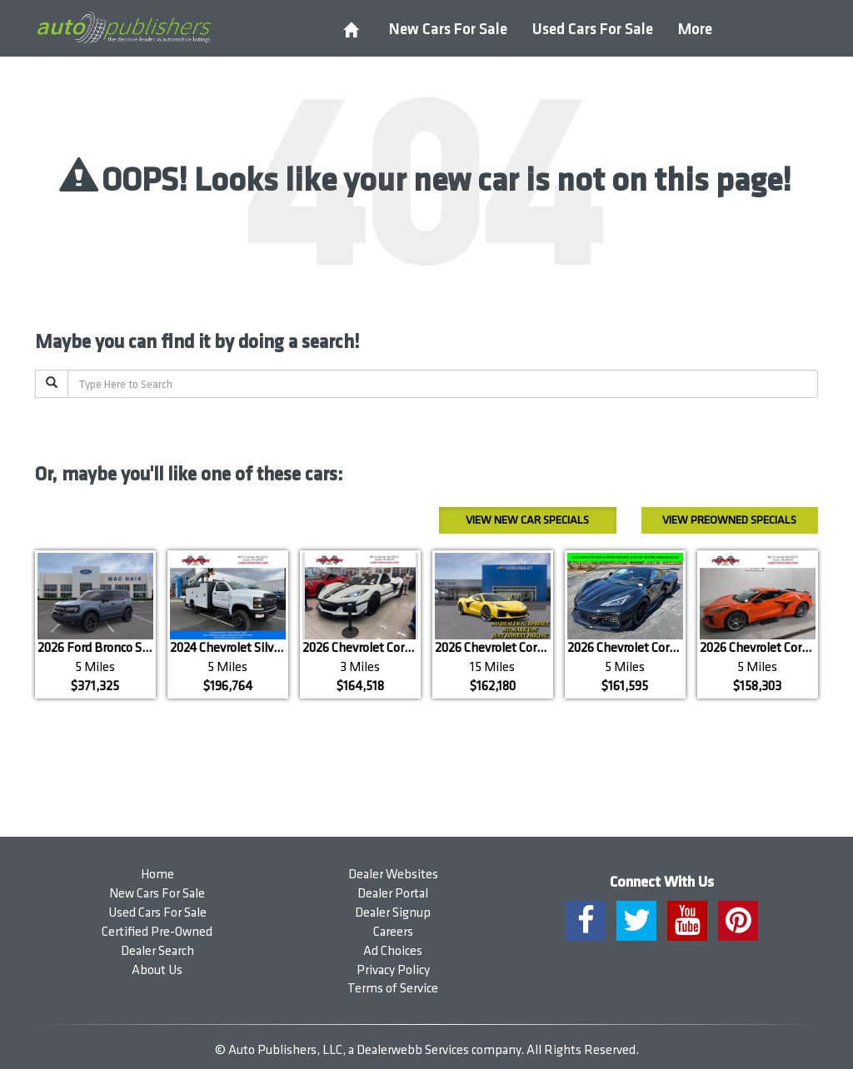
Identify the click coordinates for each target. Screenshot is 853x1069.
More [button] (695, 29)
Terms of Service (392, 989)
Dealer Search (157, 951)
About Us (157, 970)
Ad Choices (392, 951)
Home (157, 875)
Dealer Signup (393, 913)
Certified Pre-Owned (157, 932)
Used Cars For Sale (592, 29)
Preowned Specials (729, 520)
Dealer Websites (393, 875)
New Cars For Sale (448, 29)
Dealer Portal (392, 894)
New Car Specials (527, 520)
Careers (393, 932)
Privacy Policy (393, 970)
